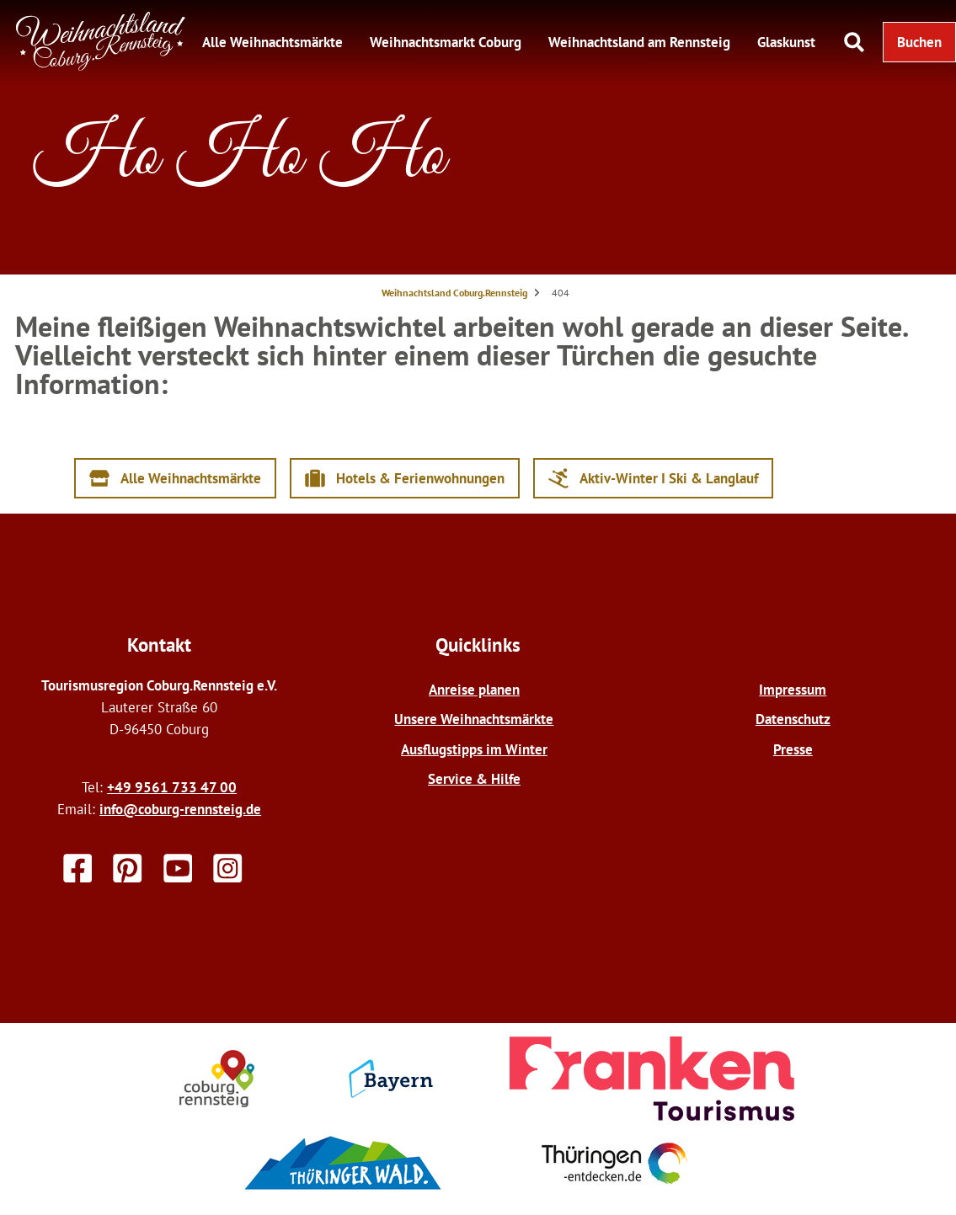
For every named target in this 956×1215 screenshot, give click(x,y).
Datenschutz (793, 718)
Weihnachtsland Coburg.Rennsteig (454, 292)
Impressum (792, 689)
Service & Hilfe (474, 778)
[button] (919, 42)
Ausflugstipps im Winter (474, 749)
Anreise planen (474, 689)
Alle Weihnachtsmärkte (272, 41)
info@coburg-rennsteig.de (180, 808)
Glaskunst (786, 41)
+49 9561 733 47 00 (172, 787)
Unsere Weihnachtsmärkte (473, 718)
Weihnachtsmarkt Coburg (445, 41)
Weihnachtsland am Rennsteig (639, 41)
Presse (793, 749)
